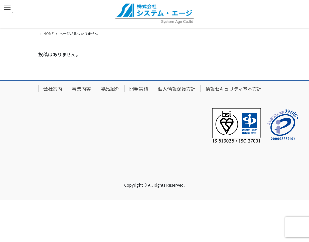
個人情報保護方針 (177, 88)
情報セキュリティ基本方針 (234, 88)
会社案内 (52, 88)
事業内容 (81, 88)
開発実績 (138, 88)
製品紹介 (110, 88)
